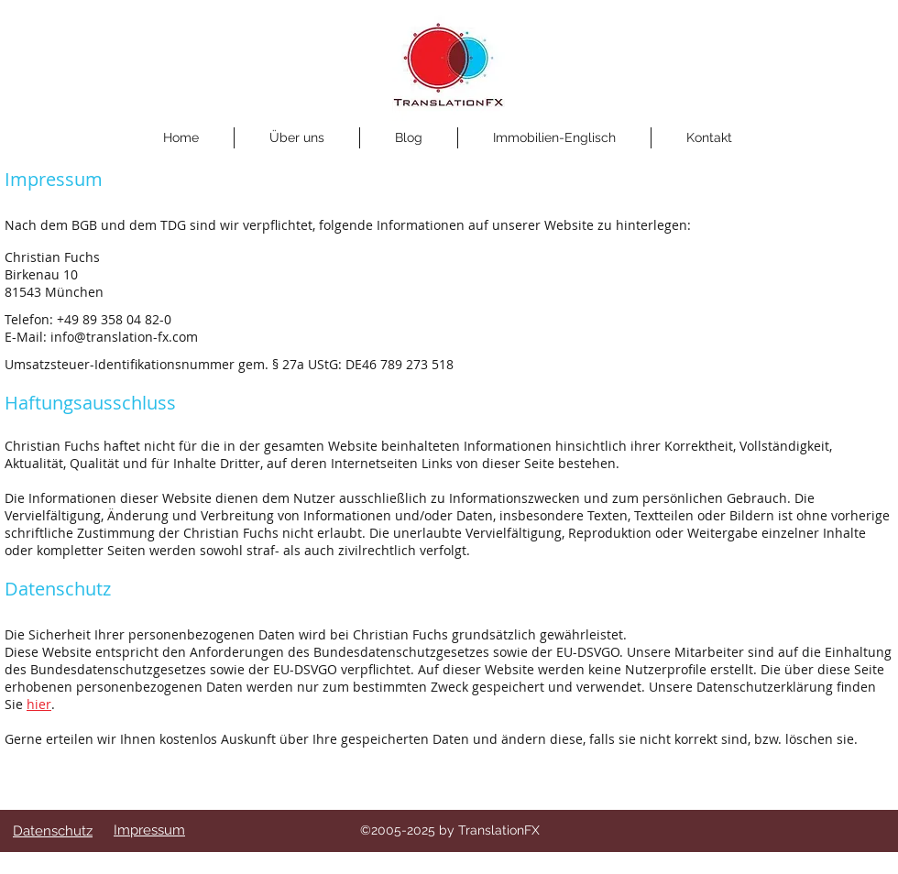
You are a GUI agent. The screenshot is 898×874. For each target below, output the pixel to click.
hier (39, 704)
